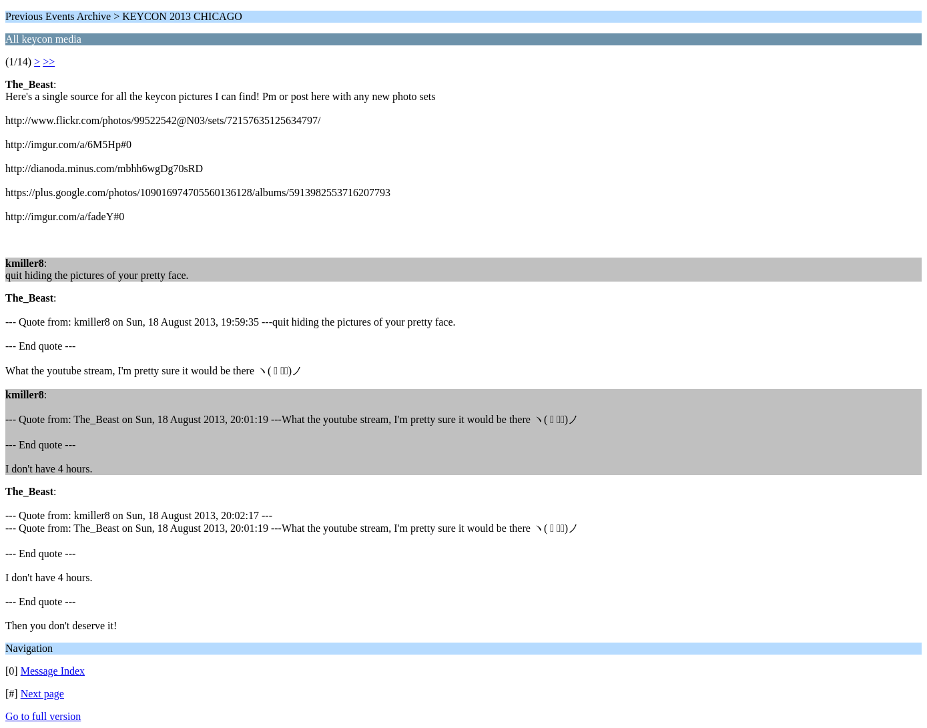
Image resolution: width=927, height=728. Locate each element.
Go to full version (43, 716)
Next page (42, 693)
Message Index (53, 671)
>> (49, 61)
